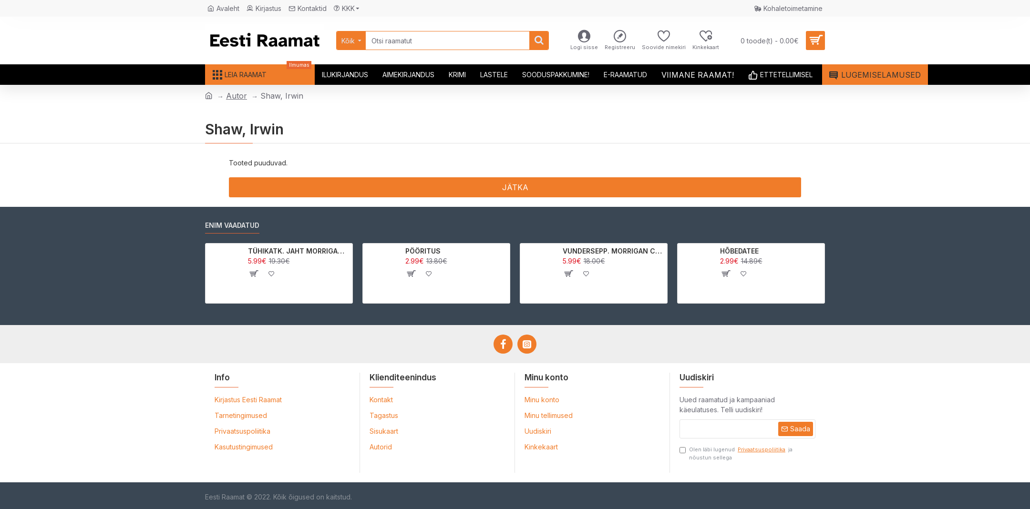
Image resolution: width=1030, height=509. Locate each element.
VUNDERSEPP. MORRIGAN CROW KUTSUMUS (613, 251)
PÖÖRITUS (423, 251)
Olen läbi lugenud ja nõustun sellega (736, 453)
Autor (236, 96)
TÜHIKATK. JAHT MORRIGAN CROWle (299, 251)
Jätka (515, 187)
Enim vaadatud (232, 225)
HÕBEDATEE (739, 251)
